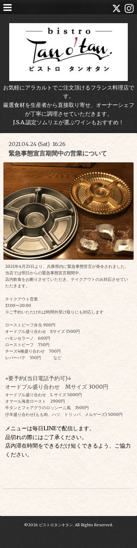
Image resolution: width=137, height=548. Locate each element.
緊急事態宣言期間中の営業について (58, 153)
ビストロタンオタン (56, 524)
